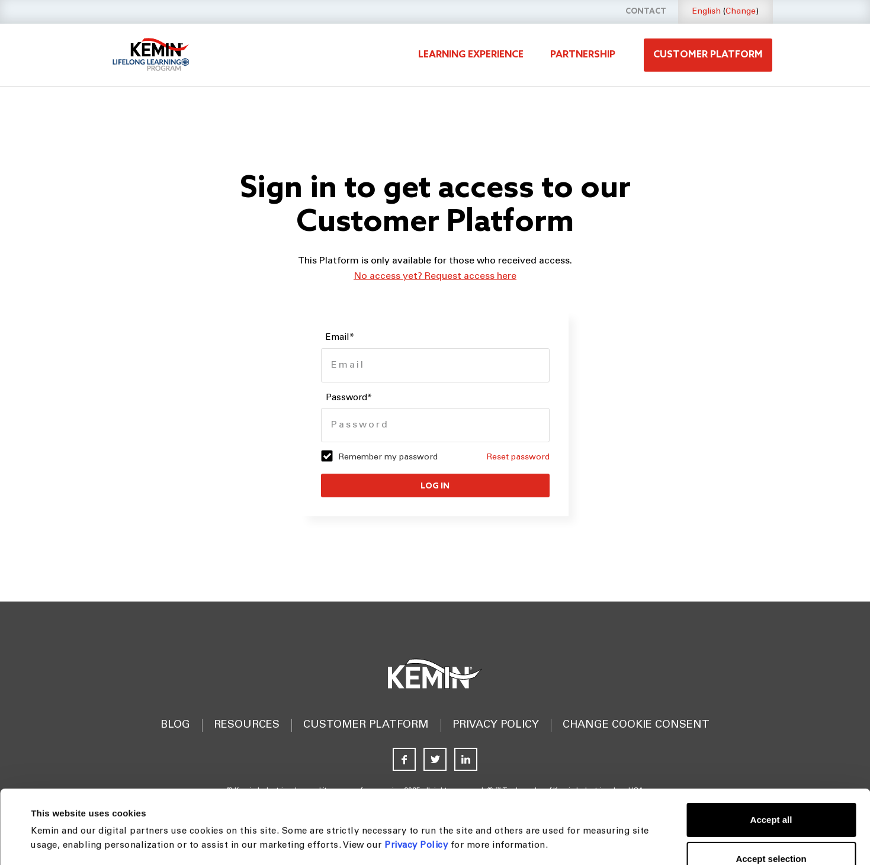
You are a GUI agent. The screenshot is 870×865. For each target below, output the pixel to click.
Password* (349, 398)
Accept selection (771, 789)
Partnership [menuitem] (582, 54)
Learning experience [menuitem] (471, 54)
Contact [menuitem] (645, 11)
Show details (475, 842)
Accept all (771, 750)
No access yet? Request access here (435, 276)
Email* (340, 337)
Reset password (518, 458)
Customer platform (708, 54)
